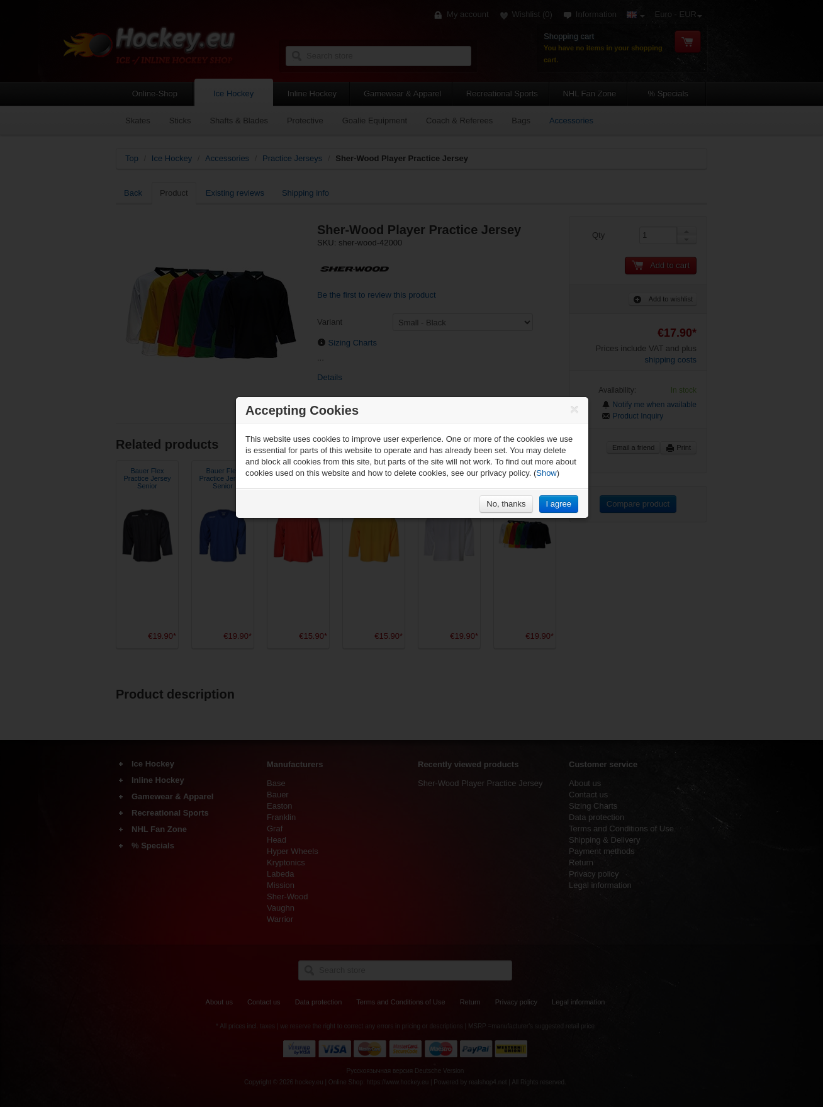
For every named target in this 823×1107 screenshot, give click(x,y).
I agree (558, 504)
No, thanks (505, 504)
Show (546, 473)
